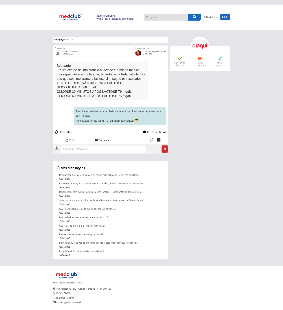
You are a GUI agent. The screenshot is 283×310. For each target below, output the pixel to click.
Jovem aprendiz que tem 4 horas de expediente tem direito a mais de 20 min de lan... (102, 200)
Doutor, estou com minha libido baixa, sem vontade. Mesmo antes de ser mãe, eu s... (101, 192)
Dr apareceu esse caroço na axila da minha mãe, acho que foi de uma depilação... (99, 175)
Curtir (70, 140)
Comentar (102, 140)
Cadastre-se (210, 17)
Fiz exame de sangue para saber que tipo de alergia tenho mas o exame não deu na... (102, 183)
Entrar (225, 17)
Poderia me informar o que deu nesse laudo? (81, 251)
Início (70, 39)
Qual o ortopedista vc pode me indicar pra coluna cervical (87, 209)
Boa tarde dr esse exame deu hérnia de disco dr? (83, 217)
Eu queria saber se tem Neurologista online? (81, 234)
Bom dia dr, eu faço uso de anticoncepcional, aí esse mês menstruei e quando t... (99, 243)
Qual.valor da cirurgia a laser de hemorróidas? (82, 226)
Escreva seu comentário (75, 149)
